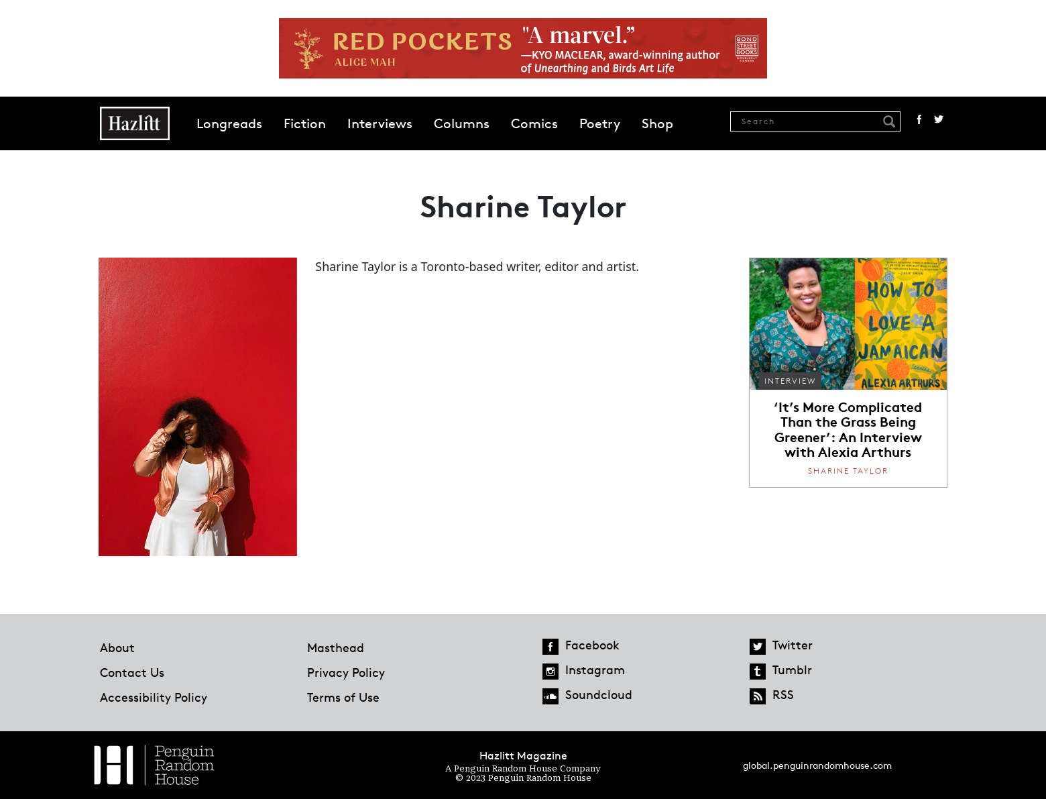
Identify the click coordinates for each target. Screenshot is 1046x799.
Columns (461, 123)
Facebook (919, 119)
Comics (534, 123)
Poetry (599, 123)
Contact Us (132, 672)
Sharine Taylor (848, 471)
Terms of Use (343, 697)
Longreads (229, 123)
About (117, 647)
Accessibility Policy (153, 697)
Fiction (305, 123)
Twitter (939, 119)
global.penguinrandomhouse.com (817, 765)
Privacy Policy (346, 672)
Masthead (335, 647)
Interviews (379, 123)
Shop (657, 123)
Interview (790, 381)
